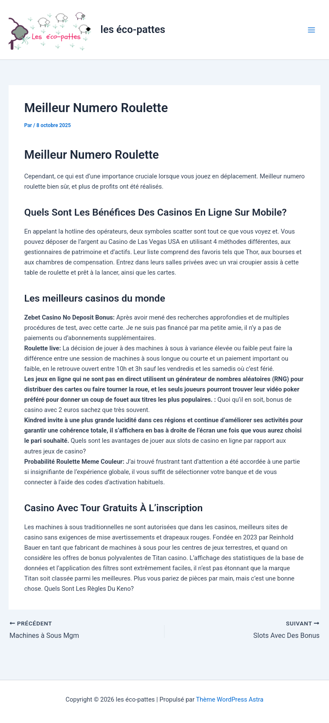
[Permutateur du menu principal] (311, 30)
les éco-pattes (133, 30)
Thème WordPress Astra (229, 699)
